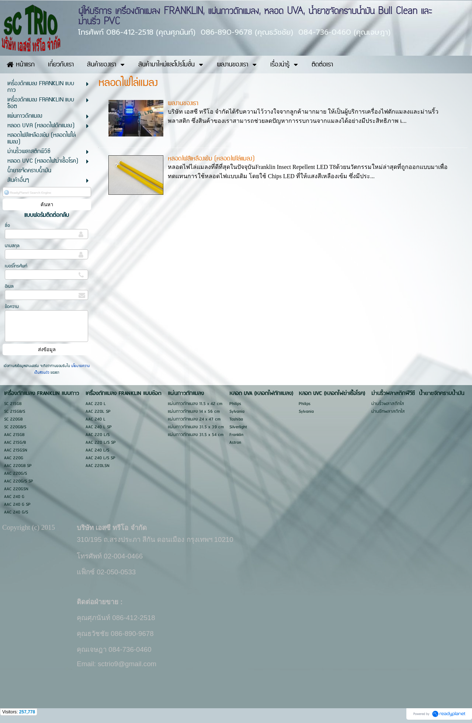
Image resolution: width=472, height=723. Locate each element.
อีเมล (9, 286)
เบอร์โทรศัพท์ (16, 266)
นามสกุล (12, 246)
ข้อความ (12, 307)
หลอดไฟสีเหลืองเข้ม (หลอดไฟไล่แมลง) (211, 158)
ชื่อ (7, 225)
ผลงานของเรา (183, 103)
